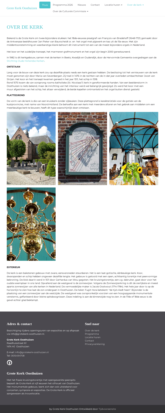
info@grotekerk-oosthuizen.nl (32, 352)
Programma (92, 333)
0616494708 (17, 355)
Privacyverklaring (95, 344)
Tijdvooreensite (107, 409)
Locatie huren (113, 4)
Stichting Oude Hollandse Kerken (25, 60)
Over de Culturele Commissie (70, 11)
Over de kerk (135, 4)
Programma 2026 (63, 4)
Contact (95, 4)
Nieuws (82, 4)
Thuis (45, 5)
